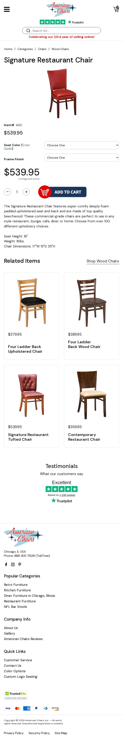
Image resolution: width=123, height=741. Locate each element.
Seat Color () (17, 146)
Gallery (9, 633)
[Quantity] (17, 191)
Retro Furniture (16, 584)
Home (8, 49)
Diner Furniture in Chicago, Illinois (29, 595)
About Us (11, 628)
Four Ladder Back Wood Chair (84, 344)
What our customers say (61, 473)
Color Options (15, 671)
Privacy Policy (14, 733)
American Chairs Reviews (23, 639)
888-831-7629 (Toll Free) (32, 556)
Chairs (42, 49)
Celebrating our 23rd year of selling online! (61, 37)
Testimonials (61, 466)
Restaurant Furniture (20, 601)
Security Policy (39, 733)
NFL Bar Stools (15, 606)
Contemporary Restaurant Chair (84, 437)
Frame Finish (14, 159)
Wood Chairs (60, 49)
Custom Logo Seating (20, 676)
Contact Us (12, 665)
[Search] (65, 30)
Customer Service (18, 660)
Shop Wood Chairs (103, 261)
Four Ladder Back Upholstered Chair (25, 349)
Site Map (61, 733)
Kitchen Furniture (17, 590)
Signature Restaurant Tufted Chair (28, 437)
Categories (25, 49)
